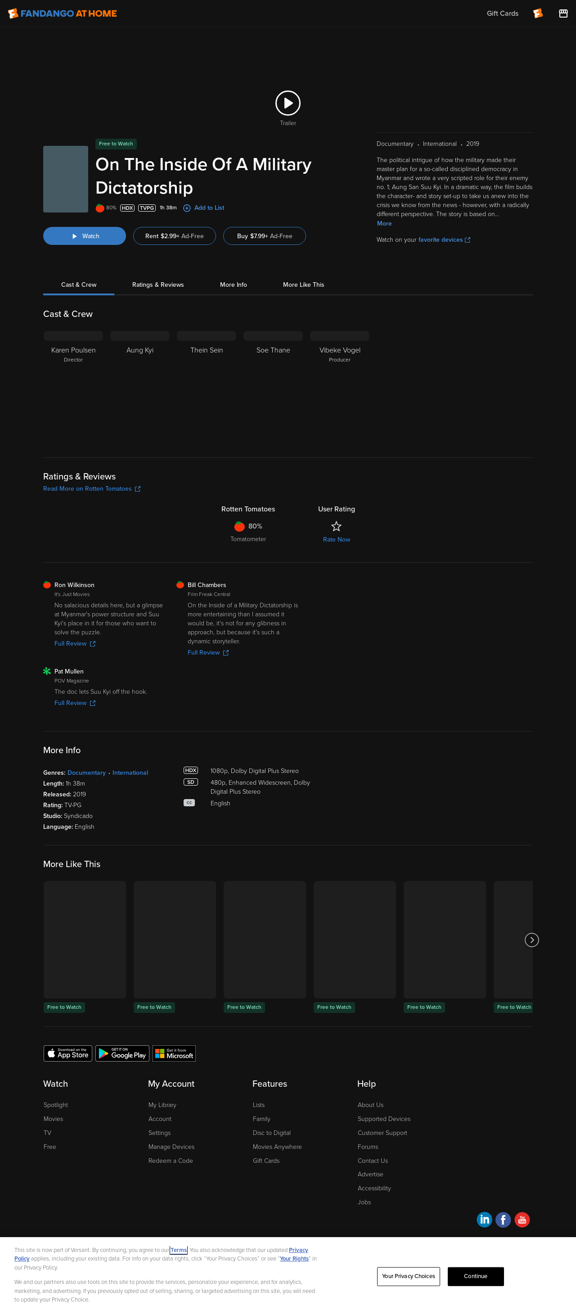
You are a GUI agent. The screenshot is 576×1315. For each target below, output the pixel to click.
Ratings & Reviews (158, 285)
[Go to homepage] (62, 13)
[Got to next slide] (531, 940)
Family (261, 1119)
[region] (288, 1276)
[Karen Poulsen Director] (73, 387)
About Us (370, 1105)
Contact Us (373, 1161)
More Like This (303, 285)
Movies (53, 1119)
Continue (475, 1276)
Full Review (74, 643)
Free (50, 1147)
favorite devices (444, 240)
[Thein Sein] (206, 387)
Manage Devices (171, 1147)
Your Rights (294, 1258)
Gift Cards (266, 1161)
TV (47, 1133)
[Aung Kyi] (140, 387)
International (130, 773)
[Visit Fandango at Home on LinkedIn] (484, 1221)
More (384, 223)
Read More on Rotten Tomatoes (91, 489)
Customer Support (382, 1133)
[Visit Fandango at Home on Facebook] (503, 1221)
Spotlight (56, 1105)
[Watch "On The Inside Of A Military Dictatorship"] (84, 236)
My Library (162, 1105)
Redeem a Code (170, 1161)
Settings (159, 1133)
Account (159, 1119)
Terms (179, 1250)
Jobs (364, 1202)
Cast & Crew (78, 285)
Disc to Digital (272, 1133)
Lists (259, 1105)
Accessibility (374, 1188)
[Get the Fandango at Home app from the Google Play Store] (122, 1053)
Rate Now (336, 539)
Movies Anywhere (277, 1147)
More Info (233, 285)
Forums (368, 1147)
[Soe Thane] (273, 387)
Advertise (370, 1174)
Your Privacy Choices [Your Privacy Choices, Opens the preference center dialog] (408, 1276)
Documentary (87, 773)
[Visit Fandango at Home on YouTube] (522, 1221)
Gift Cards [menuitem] (502, 13)
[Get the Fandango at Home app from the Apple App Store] (68, 1053)
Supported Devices (384, 1119)
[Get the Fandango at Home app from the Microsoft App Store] (174, 1053)
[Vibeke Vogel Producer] (340, 387)
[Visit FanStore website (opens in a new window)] (563, 13)
